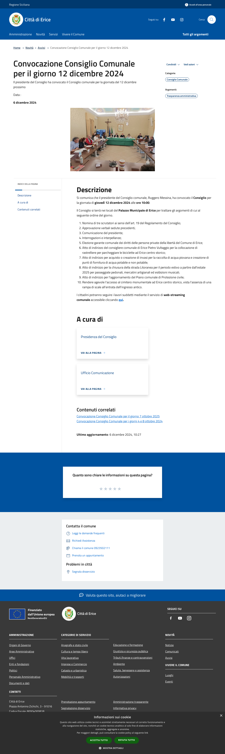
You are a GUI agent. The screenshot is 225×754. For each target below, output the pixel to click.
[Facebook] (162, 19)
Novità (29, 48)
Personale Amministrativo (24, 677)
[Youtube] (171, 19)
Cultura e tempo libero (74, 651)
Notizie (169, 645)
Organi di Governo (20, 645)
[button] (112, 748)
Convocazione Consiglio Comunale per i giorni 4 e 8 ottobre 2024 (120, 421)
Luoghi (169, 675)
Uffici (12, 658)
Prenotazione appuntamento (78, 702)
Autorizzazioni (121, 676)
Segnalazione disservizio (75, 708)
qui (121, 299)
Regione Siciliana (19, 4)
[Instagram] (180, 19)
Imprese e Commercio (74, 664)
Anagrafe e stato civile (74, 645)
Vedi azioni (192, 64)
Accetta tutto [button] (99, 740)
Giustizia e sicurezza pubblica (130, 651)
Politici (13, 670)
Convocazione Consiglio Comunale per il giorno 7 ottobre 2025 (118, 416)
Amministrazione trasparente (130, 702)
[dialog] (112, 733)
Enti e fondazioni (19, 664)
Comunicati (172, 651)
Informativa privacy (124, 708)
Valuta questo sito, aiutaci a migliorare (112, 595)
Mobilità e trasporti (72, 677)
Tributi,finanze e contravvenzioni (132, 657)
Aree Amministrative (21, 651)
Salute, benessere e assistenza (131, 670)
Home (16, 48)
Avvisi (41, 48)
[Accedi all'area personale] (198, 5)
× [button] (221, 715)
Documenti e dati (19, 683)
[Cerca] (211, 19)
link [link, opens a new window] (146, 732)
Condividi (173, 64)
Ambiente (119, 664)
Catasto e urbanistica (73, 670)
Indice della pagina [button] (28, 184)
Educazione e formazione (128, 645)
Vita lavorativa (70, 658)
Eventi (169, 681)
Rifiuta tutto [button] (126, 740)
